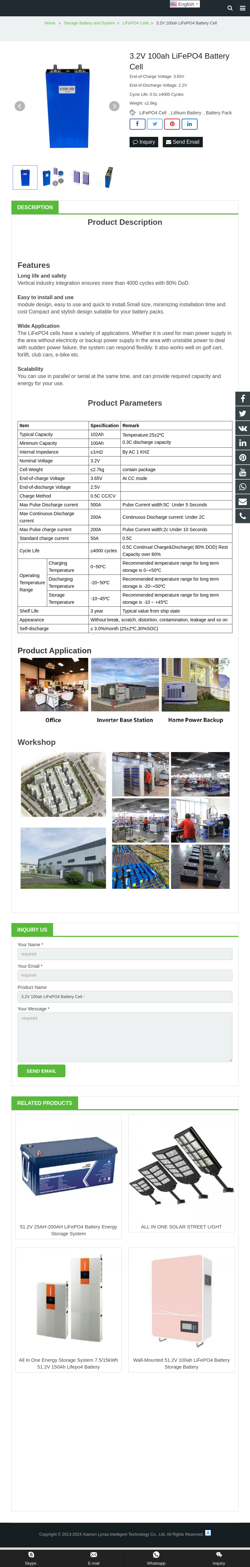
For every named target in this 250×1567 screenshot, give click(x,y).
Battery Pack (219, 123)
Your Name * (30, 955)
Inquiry (144, 153)
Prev (20, 117)
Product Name (32, 1000)
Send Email (182, 153)
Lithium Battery (186, 123)
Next (114, 117)
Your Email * (30, 978)
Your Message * (33, 1023)
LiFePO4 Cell (152, 123)
